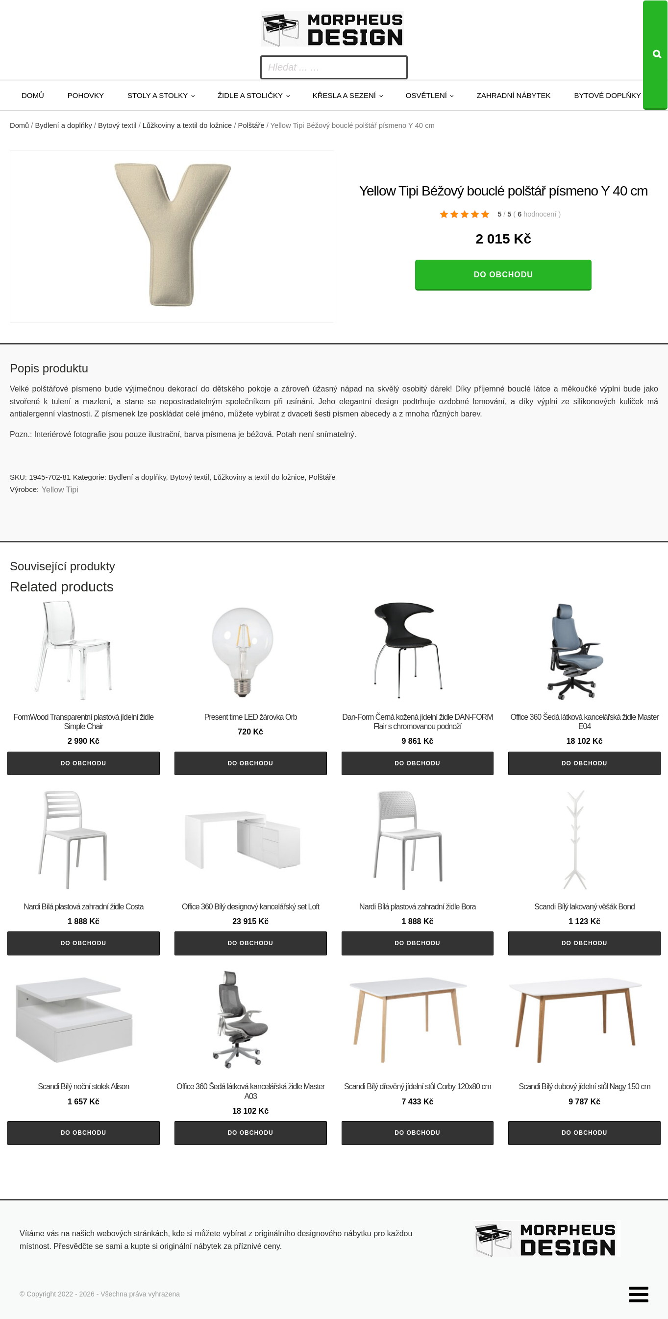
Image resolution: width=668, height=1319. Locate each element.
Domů (33, 95)
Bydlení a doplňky (63, 125)
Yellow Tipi (60, 490)
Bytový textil (117, 125)
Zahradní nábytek (514, 95)
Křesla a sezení (344, 95)
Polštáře (251, 125)
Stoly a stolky (157, 95)
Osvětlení (426, 95)
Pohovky (86, 95)
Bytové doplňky (607, 95)
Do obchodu (503, 274)
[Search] (655, 55)
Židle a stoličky (250, 95)
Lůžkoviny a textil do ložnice (187, 125)
